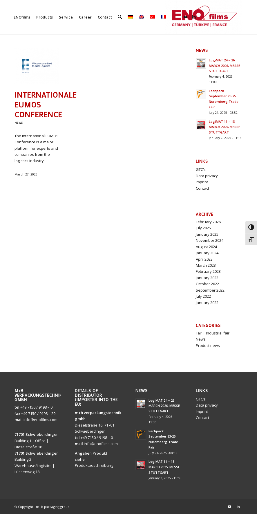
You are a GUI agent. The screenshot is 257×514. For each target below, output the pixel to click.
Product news (208, 345)
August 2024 (206, 246)
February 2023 (208, 271)
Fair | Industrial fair (212, 333)
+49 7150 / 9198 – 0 (36, 407)
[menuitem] (22, 17)
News (19, 122)
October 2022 (207, 283)
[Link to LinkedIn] (193, 16)
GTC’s (201, 169)
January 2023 (207, 277)
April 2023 (204, 259)
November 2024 (209, 240)
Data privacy (207, 175)
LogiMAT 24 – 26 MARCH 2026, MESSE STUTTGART (224, 65)
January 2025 (207, 234)
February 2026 (208, 221)
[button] (244, 501)
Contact (202, 188)
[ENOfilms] (203, 17)
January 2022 (207, 302)
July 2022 (203, 296)
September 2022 (210, 290)
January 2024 (207, 252)
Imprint (202, 181)
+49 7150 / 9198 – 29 (38, 413)
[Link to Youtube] (185, 16)
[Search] (119, 17)
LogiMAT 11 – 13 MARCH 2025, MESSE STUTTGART (224, 127)
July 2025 (203, 228)
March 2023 (206, 265)
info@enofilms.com (40, 419)
